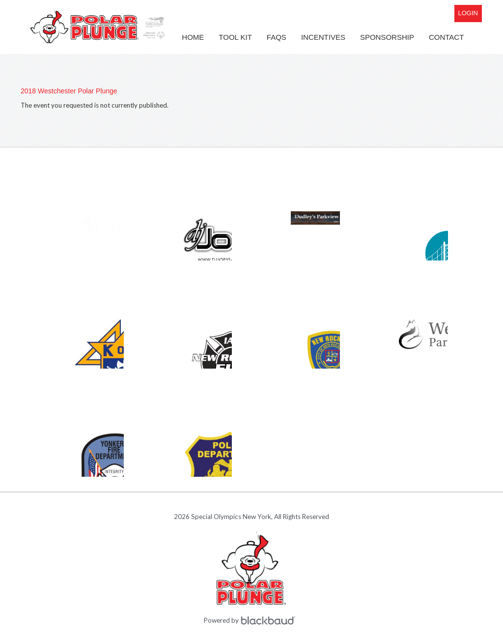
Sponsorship (387, 37)
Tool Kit (235, 37)
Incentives (323, 37)
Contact (446, 37)
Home (193, 37)
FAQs (276, 37)
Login (468, 13)
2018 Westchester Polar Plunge (69, 91)
